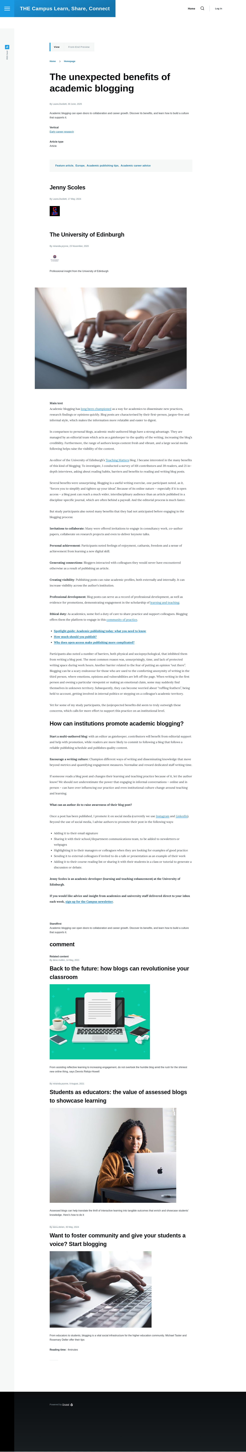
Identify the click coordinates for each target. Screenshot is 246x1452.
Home (53, 61)
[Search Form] (202, 19)
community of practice (121, 620)
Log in (218, 20)
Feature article (64, 165)
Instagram (162, 816)
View (57, 47)
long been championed (96, 409)
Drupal (65, 1404)
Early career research (62, 132)
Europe (79, 165)
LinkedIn (181, 816)
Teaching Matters (117, 460)
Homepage (69, 61)
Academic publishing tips (103, 165)
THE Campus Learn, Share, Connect (65, 20)
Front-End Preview (79, 47)
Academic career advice (136, 165)
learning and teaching (164, 602)
